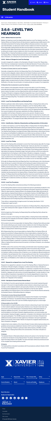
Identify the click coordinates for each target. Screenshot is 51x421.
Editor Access (5, 416)
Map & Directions (5, 392)
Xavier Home (4, 22)
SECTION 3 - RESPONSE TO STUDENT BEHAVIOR (30, 22)
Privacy (3, 408)
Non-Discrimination (6, 413)
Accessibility (4, 411)
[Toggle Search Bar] (39, 2)
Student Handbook (18, 9)
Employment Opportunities (7, 394)
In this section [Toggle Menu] (7, 17)
